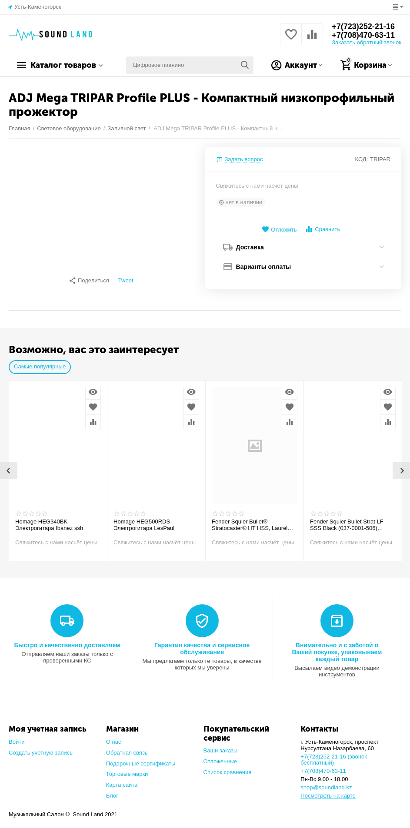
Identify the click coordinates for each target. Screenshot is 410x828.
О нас (113, 738)
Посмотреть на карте (328, 792)
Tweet (125, 281)
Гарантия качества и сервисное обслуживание (202, 645)
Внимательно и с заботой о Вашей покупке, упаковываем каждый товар (337, 648)
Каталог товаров (63, 65)
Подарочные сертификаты (141, 759)
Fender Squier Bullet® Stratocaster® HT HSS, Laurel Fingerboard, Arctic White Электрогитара (249, 522)
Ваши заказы (220, 747)
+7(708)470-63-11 (363, 35)
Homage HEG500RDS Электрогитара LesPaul (143, 521)
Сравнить (322, 229)
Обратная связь (127, 749)
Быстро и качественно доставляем (67, 641)
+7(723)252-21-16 (363, 26)
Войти (16, 738)
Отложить (279, 229)
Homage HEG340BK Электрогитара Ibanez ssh (49, 521)
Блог (112, 792)
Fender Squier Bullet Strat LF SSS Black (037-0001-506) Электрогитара (346, 522)
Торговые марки (127, 770)
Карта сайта (122, 781)
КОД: (361, 159)
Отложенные (220, 758)
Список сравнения (227, 768)
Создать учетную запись (41, 749)
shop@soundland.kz (326, 784)
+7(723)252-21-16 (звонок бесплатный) (333, 755)
